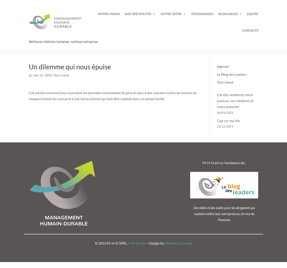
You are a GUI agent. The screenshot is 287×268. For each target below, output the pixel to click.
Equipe (252, 14)
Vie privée (138, 243)
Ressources (228, 14)
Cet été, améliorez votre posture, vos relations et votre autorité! (235, 101)
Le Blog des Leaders (232, 74)
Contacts (250, 30)
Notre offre (171, 14)
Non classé (61, 75)
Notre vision (109, 14)
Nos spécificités (138, 14)
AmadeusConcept (178, 243)
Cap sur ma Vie (228, 120)
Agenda (223, 66)
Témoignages (202, 14)
